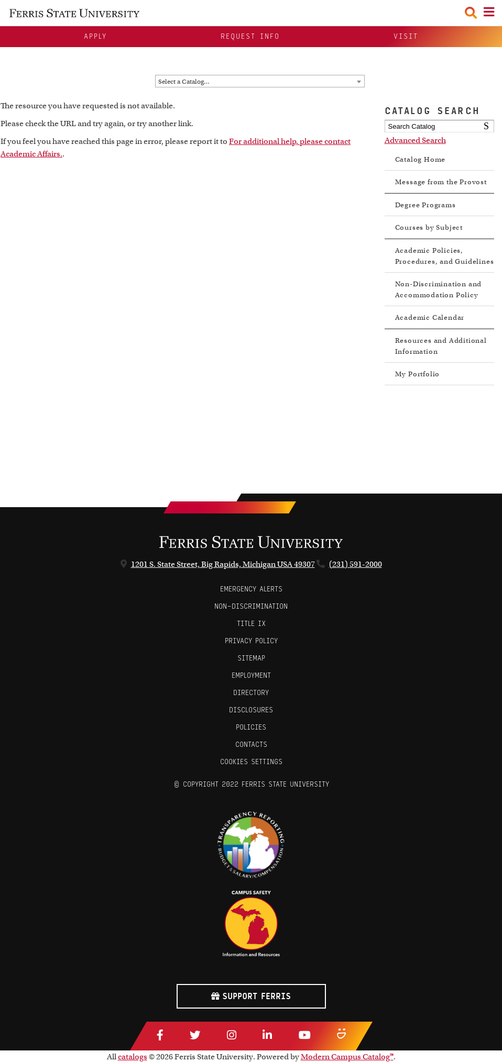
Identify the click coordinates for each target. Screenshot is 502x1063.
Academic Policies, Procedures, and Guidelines (444, 256)
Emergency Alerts (251, 589)
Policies (251, 727)
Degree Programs (425, 204)
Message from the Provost (441, 181)
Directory (251, 692)
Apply (95, 36)
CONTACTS (251, 744)
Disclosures (251, 710)
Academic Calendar (430, 317)
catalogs (132, 1056)
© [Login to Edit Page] (176, 784)
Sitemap (251, 658)
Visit (406, 36)
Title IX (251, 623)
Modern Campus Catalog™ (347, 1056)
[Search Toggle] (471, 13)
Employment (251, 675)
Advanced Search (415, 140)
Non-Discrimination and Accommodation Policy (438, 289)
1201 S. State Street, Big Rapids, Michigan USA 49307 (223, 564)
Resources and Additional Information (441, 346)
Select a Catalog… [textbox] (184, 81)
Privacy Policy (251, 640)
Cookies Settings (251, 761)
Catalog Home (420, 159)
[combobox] (260, 81)
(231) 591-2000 (355, 564)
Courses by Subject (429, 227)
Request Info (250, 36)
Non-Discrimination (251, 606)
